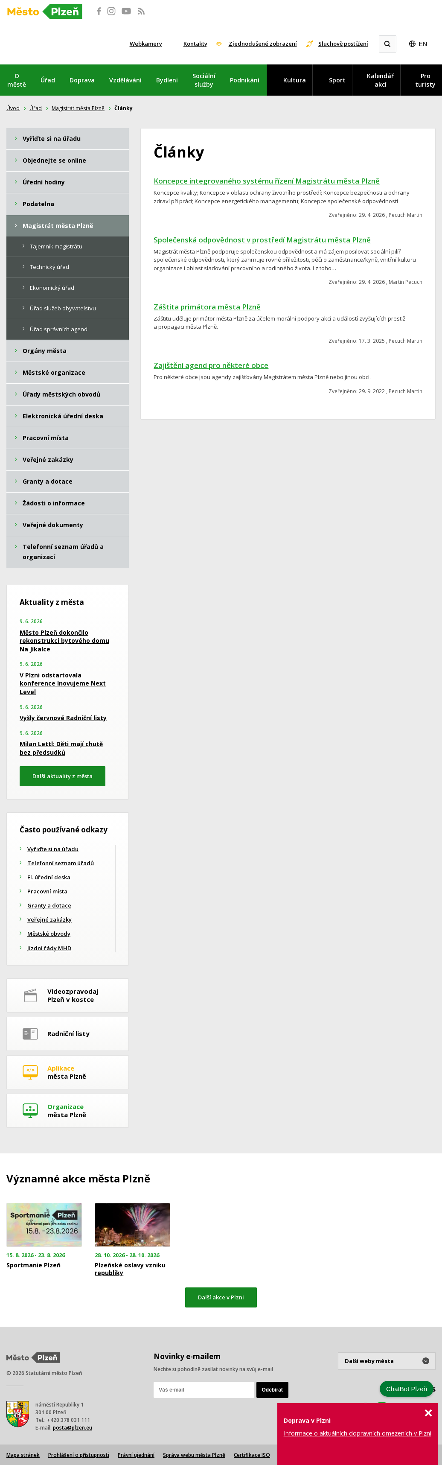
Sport (337, 80)
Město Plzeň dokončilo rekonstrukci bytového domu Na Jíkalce (64, 640)
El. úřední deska (48, 877)
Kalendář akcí (380, 80)
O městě (16, 80)
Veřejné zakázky (49, 919)
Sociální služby (203, 80)
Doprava (82, 80)
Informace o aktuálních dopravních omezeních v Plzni (357, 1433)
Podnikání (244, 80)
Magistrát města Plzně (78, 108)
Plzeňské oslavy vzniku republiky (130, 1269)
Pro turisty (425, 80)
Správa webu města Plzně (194, 1455)
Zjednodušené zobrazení (263, 43)
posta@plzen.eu (72, 1427)
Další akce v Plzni (221, 1297)
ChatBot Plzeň (406, 1388)
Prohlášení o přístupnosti (78, 1455)
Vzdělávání (125, 80)
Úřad (48, 80)
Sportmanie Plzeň (33, 1265)
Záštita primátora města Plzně (207, 307)
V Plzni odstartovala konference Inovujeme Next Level (63, 683)
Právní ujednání (136, 1455)
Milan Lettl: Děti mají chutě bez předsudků (61, 748)
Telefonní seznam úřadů (60, 863)
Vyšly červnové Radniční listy (63, 718)
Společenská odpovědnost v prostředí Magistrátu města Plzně (262, 240)
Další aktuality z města (62, 776)
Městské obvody (48, 933)
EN (423, 44)
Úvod (13, 108)
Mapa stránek (23, 1455)
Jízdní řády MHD (49, 948)
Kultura (294, 80)
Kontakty (195, 43)
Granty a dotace (49, 905)
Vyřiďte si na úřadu (53, 849)
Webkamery (146, 43)
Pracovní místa (47, 891)
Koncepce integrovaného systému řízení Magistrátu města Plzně (267, 181)
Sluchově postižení (343, 43)
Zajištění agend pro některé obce (211, 365)
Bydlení (167, 80)
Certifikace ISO (252, 1455)
